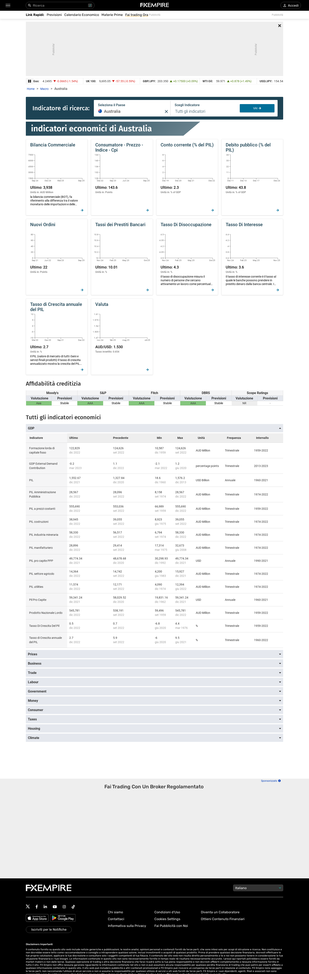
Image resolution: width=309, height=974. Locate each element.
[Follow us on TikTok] (73, 907)
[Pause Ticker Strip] (29, 81)
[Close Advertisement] (279, 26)
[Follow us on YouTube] (55, 907)
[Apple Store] (38, 918)
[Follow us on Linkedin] (45, 907)
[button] (7, 5)
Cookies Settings (167, 919)
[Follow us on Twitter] (28, 906)
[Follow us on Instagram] (64, 907)
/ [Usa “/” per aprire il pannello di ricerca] (90, 5)
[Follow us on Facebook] (37, 907)
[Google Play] (63, 918)
